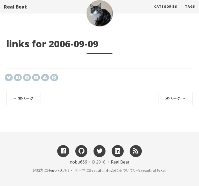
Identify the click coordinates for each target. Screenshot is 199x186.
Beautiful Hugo (102, 170)
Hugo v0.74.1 (58, 170)
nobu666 (78, 162)
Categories (165, 11)
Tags (190, 11)
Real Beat (15, 12)
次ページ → (175, 98)
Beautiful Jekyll (153, 170)
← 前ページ (23, 98)
